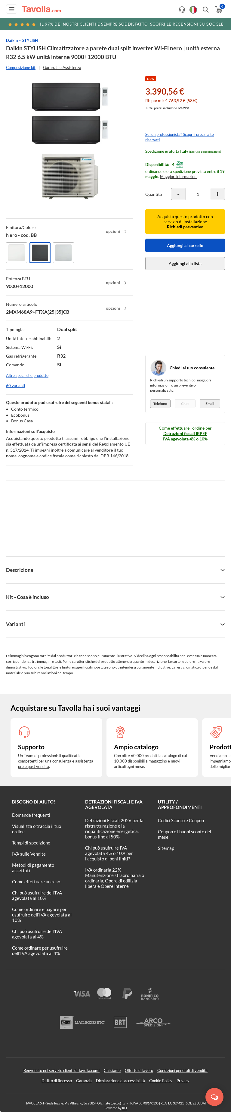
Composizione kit (20, 67)
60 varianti (15, 385)
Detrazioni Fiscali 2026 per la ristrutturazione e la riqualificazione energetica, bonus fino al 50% (114, 828)
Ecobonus (20, 415)
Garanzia (84, 1080)
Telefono (160, 403)
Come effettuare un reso (36, 881)
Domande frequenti (31, 815)
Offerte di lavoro (139, 1070)
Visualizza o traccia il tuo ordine (36, 828)
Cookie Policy (160, 1080)
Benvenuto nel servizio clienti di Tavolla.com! (61, 1070)
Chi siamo (112, 1070)
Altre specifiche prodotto (27, 375)
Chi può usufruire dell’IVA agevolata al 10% (37, 895)
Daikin (12, 40)
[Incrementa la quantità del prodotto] (217, 194)
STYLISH (30, 40)
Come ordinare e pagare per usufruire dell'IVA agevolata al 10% (42, 915)
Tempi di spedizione (31, 842)
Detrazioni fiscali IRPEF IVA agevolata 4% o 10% (185, 436)
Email (209, 403)
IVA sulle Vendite (29, 854)
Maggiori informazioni (178, 176)
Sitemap (166, 848)
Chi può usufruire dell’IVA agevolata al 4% (37, 934)
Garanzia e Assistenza (62, 67)
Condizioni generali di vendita (182, 1070)
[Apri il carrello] (218, 9)
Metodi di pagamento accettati (33, 867)
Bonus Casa (22, 420)
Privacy (183, 1080)
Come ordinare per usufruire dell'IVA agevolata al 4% (40, 950)
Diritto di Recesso (57, 1080)
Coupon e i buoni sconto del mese (184, 834)
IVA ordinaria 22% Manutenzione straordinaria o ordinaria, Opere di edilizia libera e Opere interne (114, 878)
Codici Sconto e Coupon (181, 820)
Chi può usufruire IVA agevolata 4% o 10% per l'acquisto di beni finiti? (109, 853)
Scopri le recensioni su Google (115, 24)
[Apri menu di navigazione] (11, 9)
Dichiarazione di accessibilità (120, 1080)
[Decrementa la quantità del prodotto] (178, 194)
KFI (124, 1108)
